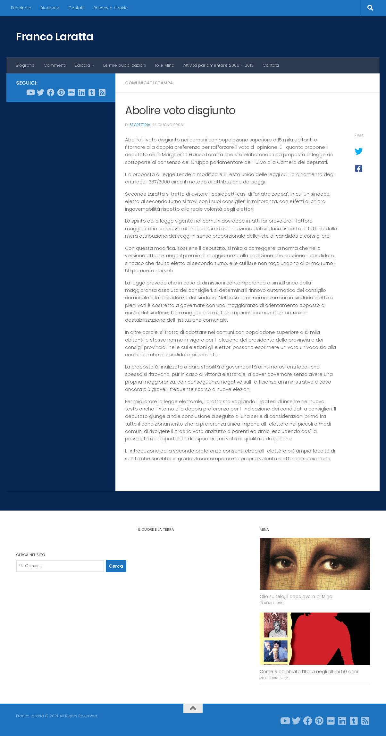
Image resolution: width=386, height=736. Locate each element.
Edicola (82, 65)
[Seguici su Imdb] (71, 92)
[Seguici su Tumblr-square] (92, 92)
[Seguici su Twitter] (40, 92)
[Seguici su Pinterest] (61, 92)
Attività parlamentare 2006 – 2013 (218, 65)
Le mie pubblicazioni (124, 65)
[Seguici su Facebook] (51, 92)
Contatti (76, 8)
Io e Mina (164, 65)
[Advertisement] (61, 205)
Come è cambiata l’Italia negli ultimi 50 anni (309, 672)
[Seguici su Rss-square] (102, 92)
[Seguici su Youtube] (30, 92)
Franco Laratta (54, 36)
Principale (21, 8)
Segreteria (140, 124)
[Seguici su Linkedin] (81, 92)
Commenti (55, 65)
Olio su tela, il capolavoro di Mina (296, 597)
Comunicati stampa (149, 83)
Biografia (49, 8)
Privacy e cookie (111, 8)
